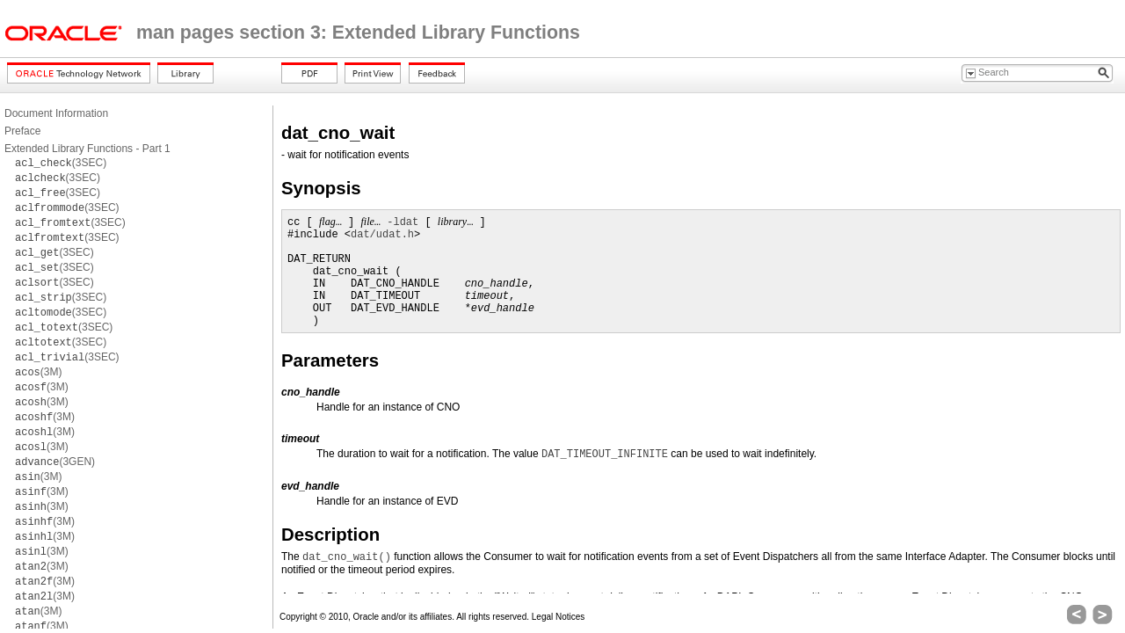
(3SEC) (60, 162)
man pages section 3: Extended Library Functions (358, 32)
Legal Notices (558, 617)
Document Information (56, 113)
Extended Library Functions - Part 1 (87, 148)
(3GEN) (55, 461)
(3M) (38, 372)
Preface (22, 131)
